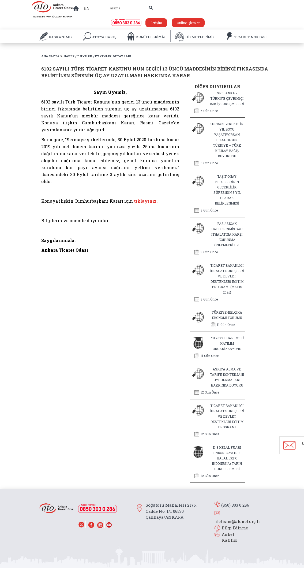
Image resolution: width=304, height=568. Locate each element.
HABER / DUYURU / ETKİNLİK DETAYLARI (97, 56)
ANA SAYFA (50, 56)
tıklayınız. (145, 201)
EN (87, 8)
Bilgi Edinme (235, 527)
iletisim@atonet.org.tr (237, 521)
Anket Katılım (227, 537)
